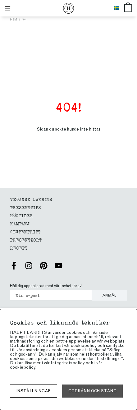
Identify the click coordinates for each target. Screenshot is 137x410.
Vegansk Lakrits (31, 199)
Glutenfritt (25, 231)
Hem (13, 19)
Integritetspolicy (68, 363)
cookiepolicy (22, 367)
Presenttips (25, 207)
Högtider (21, 215)
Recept (18, 247)
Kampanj (20, 223)
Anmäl (109, 295)
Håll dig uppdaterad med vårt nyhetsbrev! (46, 285)
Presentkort (26, 239)
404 (24, 19)
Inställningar (33, 391)
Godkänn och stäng (92, 391)
